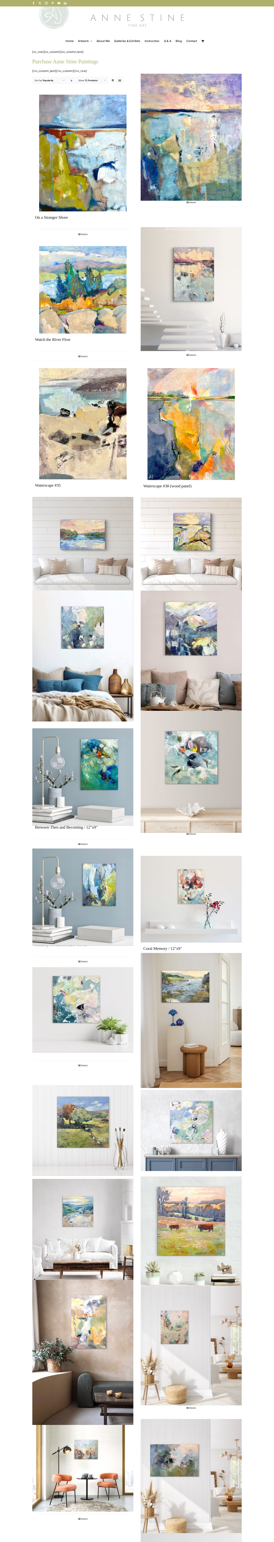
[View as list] (119, 80)
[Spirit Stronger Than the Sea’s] (191, 137)
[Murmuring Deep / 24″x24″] (82, 656)
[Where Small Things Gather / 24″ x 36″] (191, 1478)
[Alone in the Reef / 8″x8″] (82, 1010)
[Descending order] (71, 80)
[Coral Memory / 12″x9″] (191, 899)
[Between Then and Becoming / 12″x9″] (82, 777)
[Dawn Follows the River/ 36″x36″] (82, 1230)
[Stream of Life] (191, 1020)
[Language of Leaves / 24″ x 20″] (191, 1345)
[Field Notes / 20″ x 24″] (82, 1468)
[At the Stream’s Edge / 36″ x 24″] (82, 1356)
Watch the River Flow (53, 339)
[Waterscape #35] (82, 423)
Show (88, 80)
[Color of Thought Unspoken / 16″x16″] (191, 772)
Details (84, 234)
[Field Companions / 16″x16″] (191, 1234)
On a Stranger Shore (51, 217)
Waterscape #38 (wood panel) (167, 486)
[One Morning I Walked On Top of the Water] (191, 289)
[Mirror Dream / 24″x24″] (191, 655)
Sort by (44, 80)
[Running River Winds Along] (191, 547)
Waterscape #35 (48, 485)
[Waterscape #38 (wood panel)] (191, 424)
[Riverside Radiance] (82, 546)
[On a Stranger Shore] (82, 153)
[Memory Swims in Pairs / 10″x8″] (82, 897)
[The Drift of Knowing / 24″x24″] (191, 1130)
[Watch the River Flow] (82, 290)
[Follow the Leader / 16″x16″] (82, 1130)
